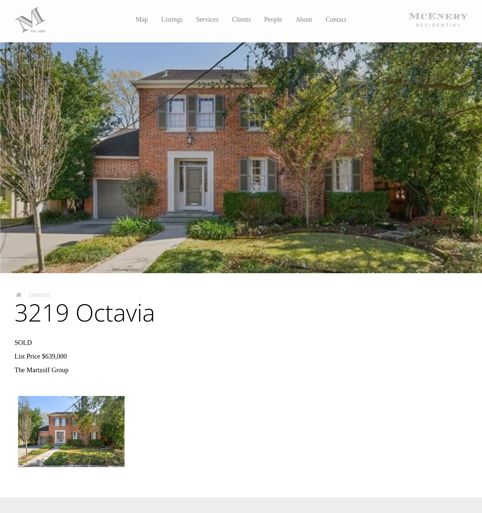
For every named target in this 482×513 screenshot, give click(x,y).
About (303, 19)
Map (142, 19)
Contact (335, 19)
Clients (241, 19)
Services (207, 19)
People (273, 19)
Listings (172, 19)
